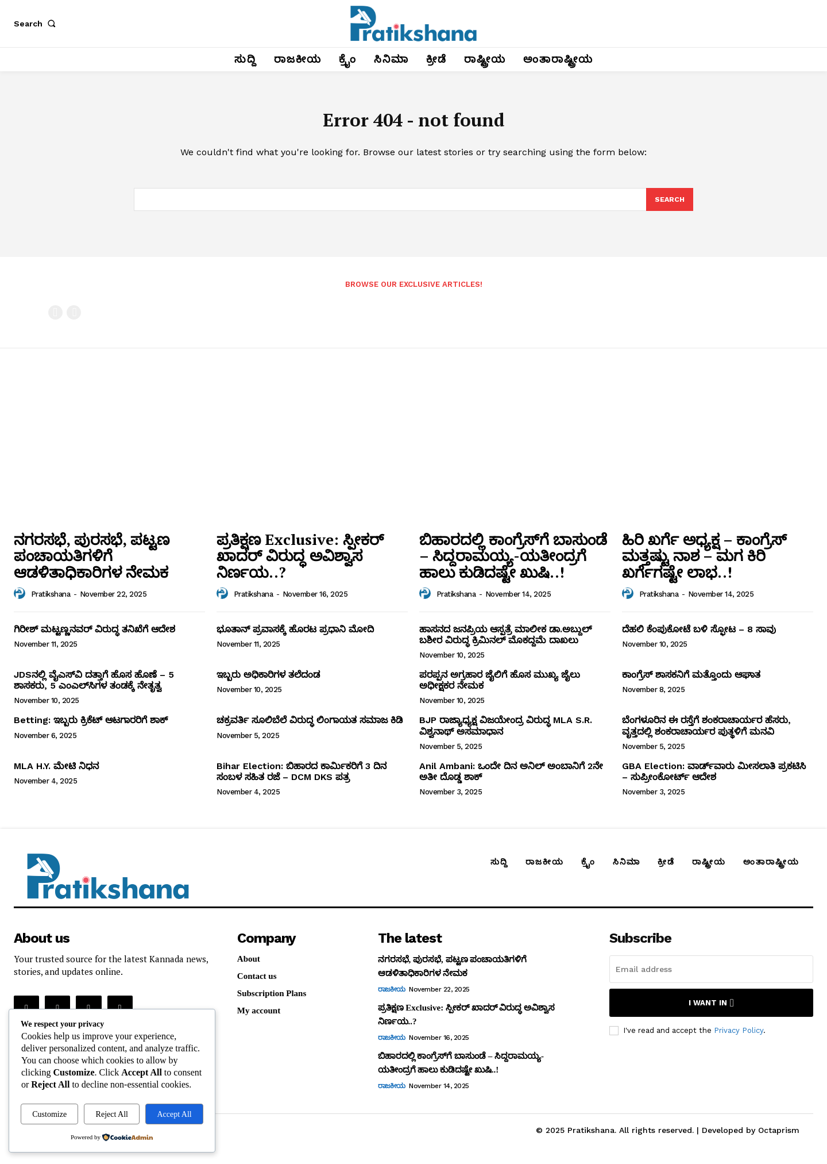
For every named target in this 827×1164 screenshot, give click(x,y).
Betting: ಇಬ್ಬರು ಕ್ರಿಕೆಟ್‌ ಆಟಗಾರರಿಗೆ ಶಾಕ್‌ (91, 728)
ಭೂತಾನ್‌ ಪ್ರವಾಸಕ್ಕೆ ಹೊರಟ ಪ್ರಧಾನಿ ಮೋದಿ (295, 636)
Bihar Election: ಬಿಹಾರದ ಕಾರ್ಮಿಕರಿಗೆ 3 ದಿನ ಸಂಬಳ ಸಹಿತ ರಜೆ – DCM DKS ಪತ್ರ (302, 779)
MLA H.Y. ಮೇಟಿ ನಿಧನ (56, 773)
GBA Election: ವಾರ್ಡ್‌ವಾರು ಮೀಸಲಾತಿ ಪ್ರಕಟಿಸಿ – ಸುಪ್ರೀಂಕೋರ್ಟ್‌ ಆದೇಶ (714, 779)
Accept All (174, 1114)
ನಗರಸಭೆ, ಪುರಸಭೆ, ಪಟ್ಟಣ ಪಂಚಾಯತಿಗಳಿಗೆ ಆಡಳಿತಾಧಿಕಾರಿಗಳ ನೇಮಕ (91, 563)
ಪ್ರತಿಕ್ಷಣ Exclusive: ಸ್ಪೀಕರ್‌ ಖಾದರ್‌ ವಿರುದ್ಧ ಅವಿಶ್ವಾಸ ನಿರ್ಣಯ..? (300, 563)
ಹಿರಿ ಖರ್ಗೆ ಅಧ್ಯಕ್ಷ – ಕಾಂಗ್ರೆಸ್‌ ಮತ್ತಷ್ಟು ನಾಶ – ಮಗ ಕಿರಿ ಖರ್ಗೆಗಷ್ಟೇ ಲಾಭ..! (704, 563)
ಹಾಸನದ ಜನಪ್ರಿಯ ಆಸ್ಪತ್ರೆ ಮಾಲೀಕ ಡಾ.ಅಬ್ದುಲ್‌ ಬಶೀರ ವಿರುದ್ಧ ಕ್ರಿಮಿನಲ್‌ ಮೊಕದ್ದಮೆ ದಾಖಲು (505, 642)
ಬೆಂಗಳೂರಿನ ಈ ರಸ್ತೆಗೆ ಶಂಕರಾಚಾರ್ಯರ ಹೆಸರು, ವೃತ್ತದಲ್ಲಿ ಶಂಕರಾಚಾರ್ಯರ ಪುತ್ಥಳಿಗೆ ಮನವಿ (706, 733)
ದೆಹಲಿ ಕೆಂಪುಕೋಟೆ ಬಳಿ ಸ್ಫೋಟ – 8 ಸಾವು (699, 636)
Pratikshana (51, 602)
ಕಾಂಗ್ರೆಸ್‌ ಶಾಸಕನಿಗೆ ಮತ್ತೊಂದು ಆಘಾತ (691, 682)
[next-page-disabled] (74, 320)
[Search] (669, 206)
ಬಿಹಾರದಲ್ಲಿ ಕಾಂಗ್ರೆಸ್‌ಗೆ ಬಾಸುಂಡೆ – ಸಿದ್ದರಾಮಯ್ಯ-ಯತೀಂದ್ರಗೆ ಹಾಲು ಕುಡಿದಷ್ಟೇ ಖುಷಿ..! (513, 563)
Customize (49, 1114)
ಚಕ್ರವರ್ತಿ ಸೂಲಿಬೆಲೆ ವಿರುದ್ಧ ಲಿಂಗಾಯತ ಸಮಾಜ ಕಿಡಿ (310, 728)
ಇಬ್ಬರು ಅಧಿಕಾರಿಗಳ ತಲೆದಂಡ (268, 682)
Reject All (112, 1114)
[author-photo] (21, 601)
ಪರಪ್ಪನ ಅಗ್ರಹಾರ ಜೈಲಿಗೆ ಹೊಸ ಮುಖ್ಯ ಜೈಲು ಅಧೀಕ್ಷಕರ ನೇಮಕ (499, 688)
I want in (711, 1010)
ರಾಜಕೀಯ (391, 997)
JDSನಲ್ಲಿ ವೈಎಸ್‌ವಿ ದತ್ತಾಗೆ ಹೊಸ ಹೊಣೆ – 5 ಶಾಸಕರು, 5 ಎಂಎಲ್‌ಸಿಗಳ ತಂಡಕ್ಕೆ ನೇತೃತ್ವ (94, 688)
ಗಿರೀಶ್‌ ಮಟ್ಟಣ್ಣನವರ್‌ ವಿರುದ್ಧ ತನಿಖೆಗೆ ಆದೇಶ (94, 636)
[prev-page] (55, 320)
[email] (711, 977)
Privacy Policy (738, 1038)
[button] (37, 23)
